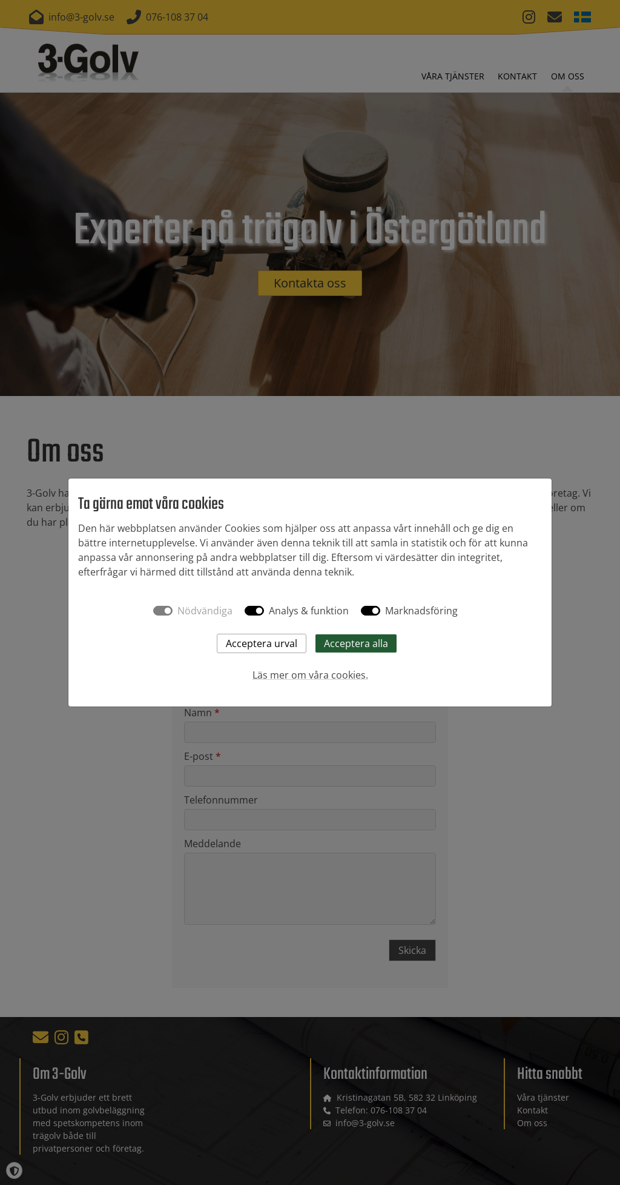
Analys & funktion (309, 610)
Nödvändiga (204, 610)
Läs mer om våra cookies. (310, 675)
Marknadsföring (421, 610)
